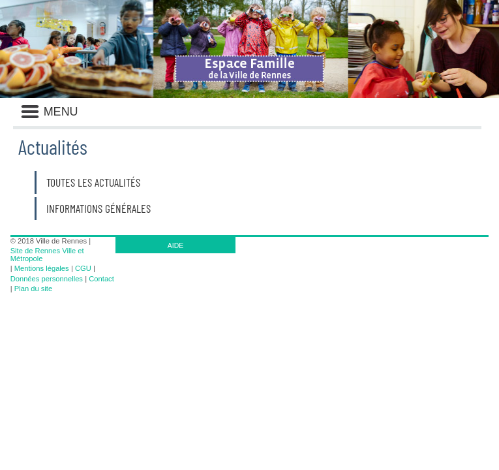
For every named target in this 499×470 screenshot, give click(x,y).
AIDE (176, 245)
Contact (101, 279)
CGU (83, 268)
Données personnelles (46, 279)
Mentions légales (41, 268)
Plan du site (33, 288)
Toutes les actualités (93, 182)
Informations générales (98, 208)
